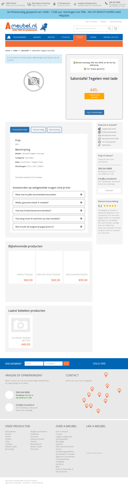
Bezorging (60, 444)
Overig (93, 40)
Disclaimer (26, 486)
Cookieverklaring (62, 462)
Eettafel (33, 444)
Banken (38, 40)
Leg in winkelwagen (94, 115)
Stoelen (66, 40)
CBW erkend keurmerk (65, 450)
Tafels (80, 40)
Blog (57, 470)
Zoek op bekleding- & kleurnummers (64, 473)
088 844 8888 (105, 171)
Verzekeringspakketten (65, 455)
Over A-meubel (91, 22)
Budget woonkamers (38, 434)
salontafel (23, 53)
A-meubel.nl (33, 484)
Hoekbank (34, 437)
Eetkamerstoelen (37, 442)
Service (58, 452)
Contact (109, 193)
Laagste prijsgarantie (64, 439)
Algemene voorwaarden (65, 460)
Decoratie (34, 452)
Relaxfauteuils (36, 447)
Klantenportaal (116, 22)
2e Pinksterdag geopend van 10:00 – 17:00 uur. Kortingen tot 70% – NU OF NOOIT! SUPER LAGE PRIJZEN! (64, 13)
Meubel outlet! (110, 40)
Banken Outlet (36, 450)
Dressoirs (34, 439)
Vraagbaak (60, 465)
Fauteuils (8, 447)
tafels (14, 53)
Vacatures (60, 467)
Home (7, 53)
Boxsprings (9, 452)
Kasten (52, 40)
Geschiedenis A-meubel (65, 457)
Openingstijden (62, 442)
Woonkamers (22, 40)
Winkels (103, 22)
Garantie (59, 447)
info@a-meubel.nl (107, 181)
